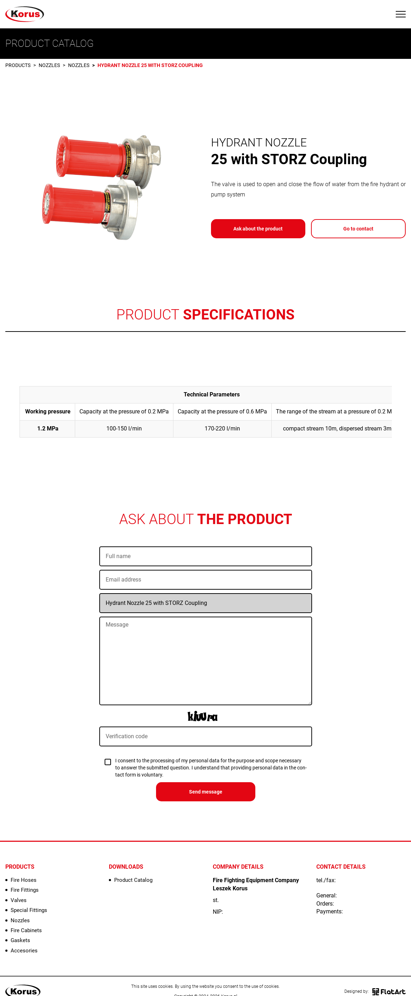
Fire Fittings (25, 890)
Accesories (24, 950)
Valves (19, 900)
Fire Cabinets (26, 930)
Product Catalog (133, 880)
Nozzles (49, 65)
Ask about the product (258, 229)
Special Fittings (29, 910)
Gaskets (20, 940)
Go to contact (358, 229)
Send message (205, 792)
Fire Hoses (24, 880)
